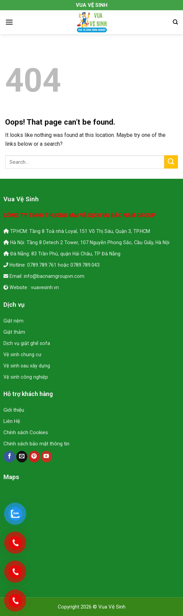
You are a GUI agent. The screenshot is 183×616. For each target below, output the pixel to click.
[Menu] (9, 22)
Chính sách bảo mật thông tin (36, 444)
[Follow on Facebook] (9, 456)
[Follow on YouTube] (46, 456)
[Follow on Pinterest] (34, 456)
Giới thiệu (13, 410)
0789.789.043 (85, 265)
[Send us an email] (22, 456)
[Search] (175, 22)
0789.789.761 (41, 265)
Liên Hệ (11, 421)
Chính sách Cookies (25, 432)
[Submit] (171, 162)
